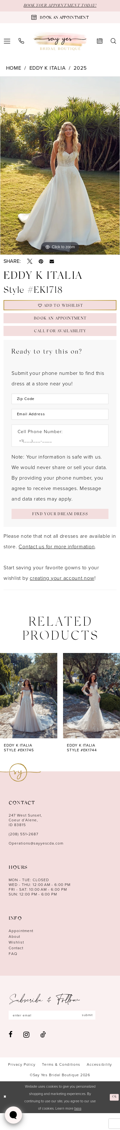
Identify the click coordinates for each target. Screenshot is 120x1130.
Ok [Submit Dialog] (113, 1114)
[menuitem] (21, 42)
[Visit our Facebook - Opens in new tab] (10, 1051)
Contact (16, 963)
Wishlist (16, 957)
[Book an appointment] (60, 18)
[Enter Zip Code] (60, 408)
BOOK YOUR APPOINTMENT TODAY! (60, 6)
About (14, 952)
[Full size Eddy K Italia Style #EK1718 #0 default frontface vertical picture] (60, 166)
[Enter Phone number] (57, 453)
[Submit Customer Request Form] (60, 528)
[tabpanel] (60, 166)
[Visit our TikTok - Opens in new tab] (43, 1051)
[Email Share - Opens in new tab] (52, 262)
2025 (80, 68)
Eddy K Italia (47, 68)
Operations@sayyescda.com (36, 858)
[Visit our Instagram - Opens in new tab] (26, 1051)
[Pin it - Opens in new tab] (41, 262)
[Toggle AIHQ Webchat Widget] (13, 1115)
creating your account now (62, 593)
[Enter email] (60, 1031)
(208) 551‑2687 (23, 849)
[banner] (60, 41)
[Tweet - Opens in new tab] (29, 262)
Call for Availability (60, 339)
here (77, 1125)
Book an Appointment (60, 324)
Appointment (21, 946)
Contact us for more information (57, 561)
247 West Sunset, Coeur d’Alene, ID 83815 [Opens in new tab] (25, 835)
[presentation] (28, 711)
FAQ (13, 969)
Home (13, 68)
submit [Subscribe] (101, 1031)
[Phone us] (21, 42)
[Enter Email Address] (60, 425)
